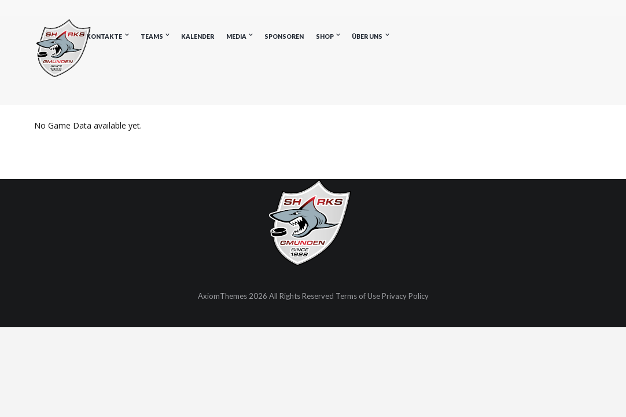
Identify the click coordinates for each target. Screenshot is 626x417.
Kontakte (104, 36)
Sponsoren (284, 36)
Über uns (367, 36)
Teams (152, 36)
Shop (325, 36)
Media (236, 36)
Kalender (197, 36)
